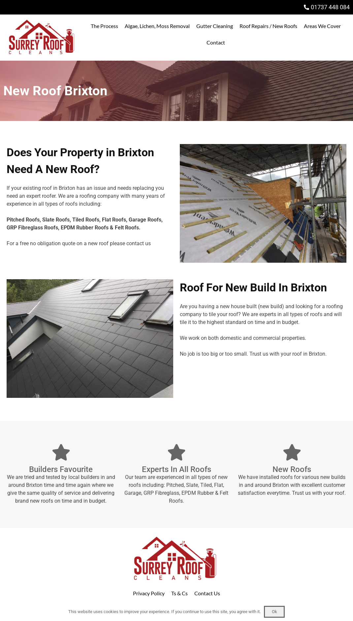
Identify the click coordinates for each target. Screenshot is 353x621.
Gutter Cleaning (214, 26)
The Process (104, 26)
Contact (216, 42)
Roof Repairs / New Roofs (268, 26)
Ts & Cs (179, 593)
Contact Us (207, 593)
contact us (138, 243)
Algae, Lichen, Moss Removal (157, 26)
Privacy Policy (149, 593)
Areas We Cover (322, 26)
